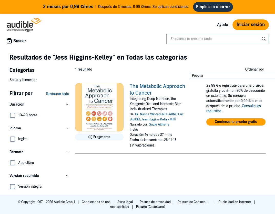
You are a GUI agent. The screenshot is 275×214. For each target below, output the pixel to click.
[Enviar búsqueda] (264, 39)
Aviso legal (125, 202)
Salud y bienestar (23, 80)
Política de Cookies (192, 202)
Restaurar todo (57, 94)
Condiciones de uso (96, 202)
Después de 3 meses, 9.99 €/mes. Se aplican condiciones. (116, 7)
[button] (39, 104)
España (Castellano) (150, 207)
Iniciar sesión (251, 24)
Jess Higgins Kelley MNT (159, 119)
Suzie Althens (159, 124)
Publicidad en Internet (235, 202)
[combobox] (217, 39)
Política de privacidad (156, 202)
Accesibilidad (120, 207)
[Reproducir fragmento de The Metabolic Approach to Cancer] (99, 137)
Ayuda (222, 24)
